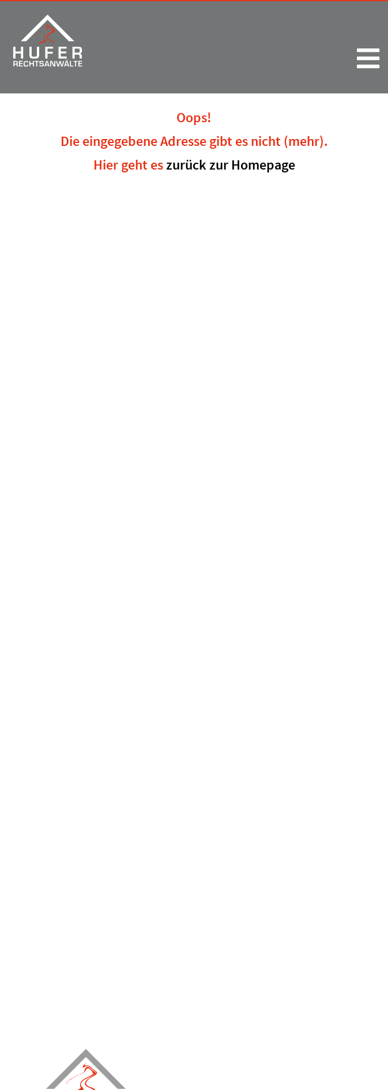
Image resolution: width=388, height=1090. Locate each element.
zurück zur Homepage (230, 165)
